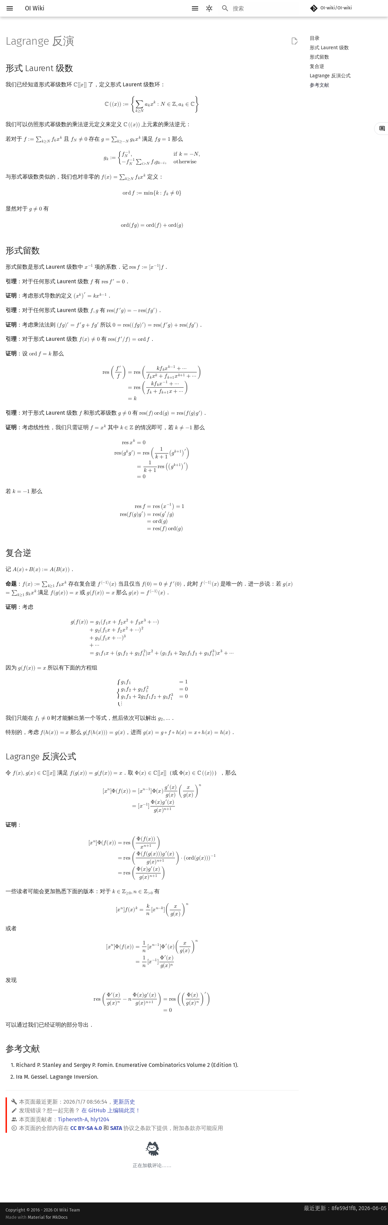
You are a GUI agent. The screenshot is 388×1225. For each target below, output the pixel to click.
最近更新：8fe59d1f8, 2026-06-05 (345, 1208)
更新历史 (124, 1101)
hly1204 (99, 1119)
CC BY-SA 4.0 (86, 1128)
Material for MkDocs (48, 1217)
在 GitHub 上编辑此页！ (111, 1110)
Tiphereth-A (73, 1119)
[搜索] (258, 8)
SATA (116, 1128)
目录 (314, 38)
